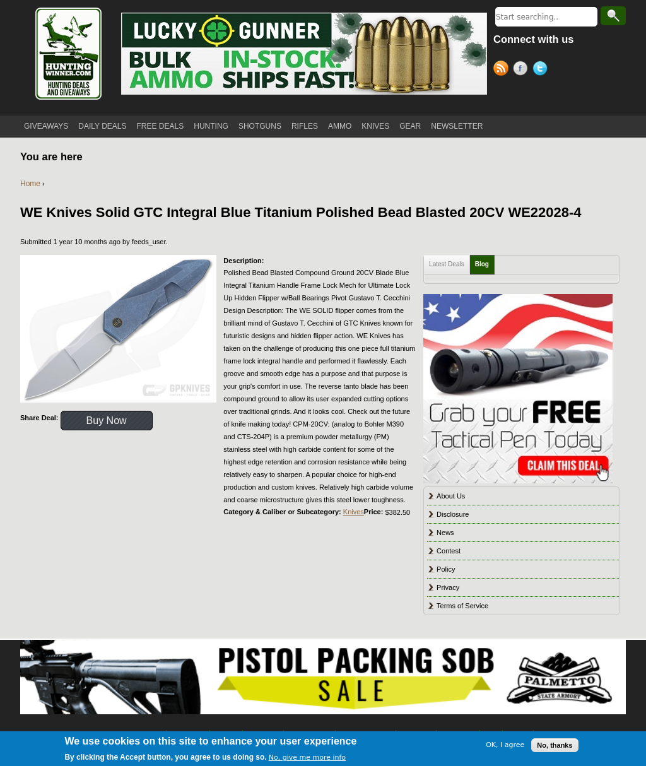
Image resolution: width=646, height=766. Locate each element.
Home (30, 183)
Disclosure (453, 514)
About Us (451, 496)
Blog (482, 264)
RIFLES (304, 126)
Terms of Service (462, 606)
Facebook (522, 70)
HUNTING (211, 126)
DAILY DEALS (102, 126)
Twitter (542, 70)
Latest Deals (446, 264)
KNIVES (375, 126)
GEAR (410, 126)
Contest (449, 551)
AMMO (339, 126)
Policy (446, 569)
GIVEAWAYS (46, 126)
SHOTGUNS (259, 126)
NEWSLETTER (457, 126)
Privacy (448, 587)
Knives (353, 512)
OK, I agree (505, 746)
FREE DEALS (160, 126)
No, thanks (554, 746)
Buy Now (106, 420)
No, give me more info (307, 759)
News (445, 532)
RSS (503, 70)
